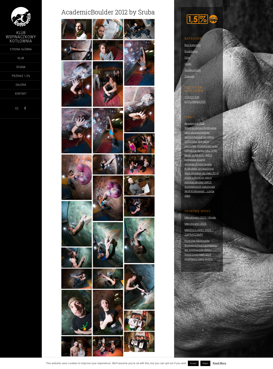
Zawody (190, 76)
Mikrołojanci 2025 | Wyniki (200, 217)
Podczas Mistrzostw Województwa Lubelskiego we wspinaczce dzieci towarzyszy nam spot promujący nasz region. (201, 250)
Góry (187, 57)
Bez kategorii (193, 45)
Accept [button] (193, 363)
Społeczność (193, 70)
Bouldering (191, 51)
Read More (219, 363)
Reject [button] (205, 363)
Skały (188, 64)
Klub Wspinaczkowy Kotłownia (21, 36)
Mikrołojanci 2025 (195, 224)
